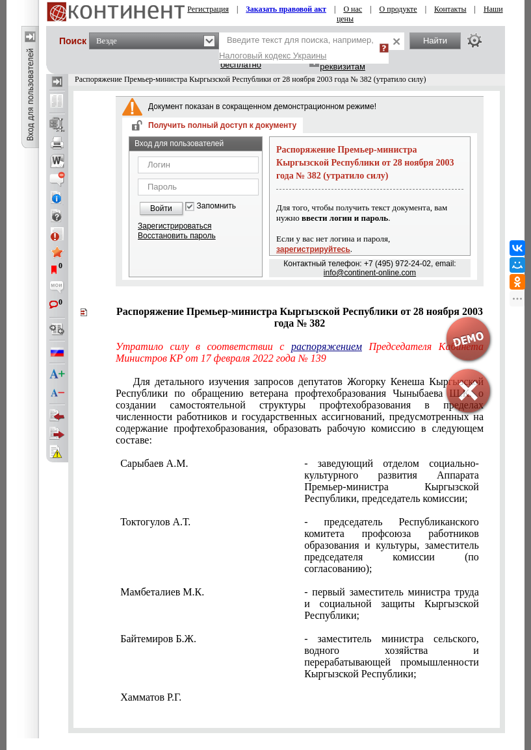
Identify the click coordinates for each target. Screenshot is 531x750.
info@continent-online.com (370, 272)
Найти (435, 40)
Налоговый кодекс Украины (273, 55)
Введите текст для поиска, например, (296, 47)
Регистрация (208, 9)
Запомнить (216, 206)
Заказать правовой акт (286, 9)
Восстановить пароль (177, 235)
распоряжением (326, 346)
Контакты (450, 9)
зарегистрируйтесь (313, 249)
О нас (352, 9)
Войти (161, 208)
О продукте (398, 9)
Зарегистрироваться (174, 226)
